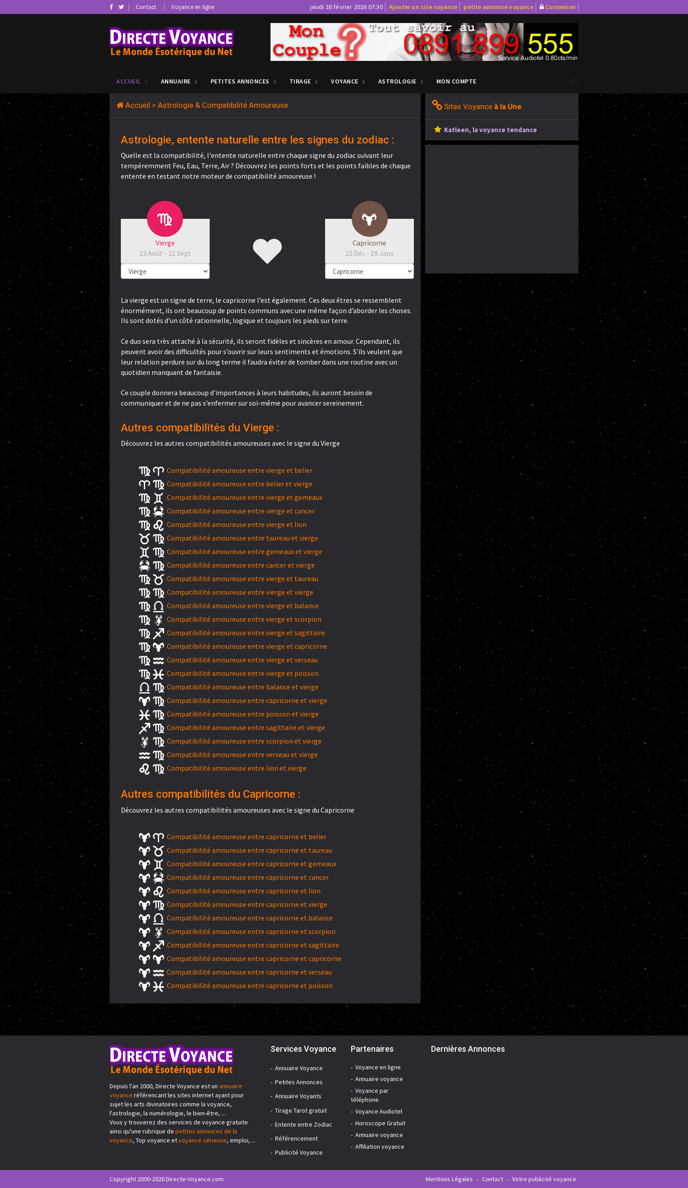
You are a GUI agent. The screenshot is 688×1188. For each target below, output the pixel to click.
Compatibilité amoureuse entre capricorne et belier (246, 836)
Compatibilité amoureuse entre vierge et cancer (241, 510)
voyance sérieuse (203, 1140)
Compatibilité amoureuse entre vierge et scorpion (244, 619)
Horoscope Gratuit (380, 1123)
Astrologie (397, 81)
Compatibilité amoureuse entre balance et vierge (243, 686)
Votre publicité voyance (544, 1179)
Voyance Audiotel (378, 1111)
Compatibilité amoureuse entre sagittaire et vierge (246, 727)
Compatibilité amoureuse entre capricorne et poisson (250, 985)
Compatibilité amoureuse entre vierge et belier (239, 470)
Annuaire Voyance (299, 1068)
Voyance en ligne (192, 7)
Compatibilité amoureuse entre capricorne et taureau (249, 850)
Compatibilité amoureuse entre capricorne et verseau (249, 971)
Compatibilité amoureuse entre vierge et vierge (240, 591)
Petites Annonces (240, 81)
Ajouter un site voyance (423, 7)
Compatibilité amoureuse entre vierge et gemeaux (244, 497)
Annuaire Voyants (298, 1096)
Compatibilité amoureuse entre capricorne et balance (250, 917)
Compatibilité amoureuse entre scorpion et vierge (244, 740)
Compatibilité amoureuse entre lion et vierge (237, 767)
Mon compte (456, 81)
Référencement (296, 1138)
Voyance (344, 81)
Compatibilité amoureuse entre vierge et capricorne (247, 646)
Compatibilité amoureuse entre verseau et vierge (242, 754)
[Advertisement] (501, 208)
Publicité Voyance (299, 1152)
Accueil (128, 81)
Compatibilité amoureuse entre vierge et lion (237, 524)
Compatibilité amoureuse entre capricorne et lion (244, 890)
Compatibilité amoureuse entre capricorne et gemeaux (251, 863)
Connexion (560, 7)
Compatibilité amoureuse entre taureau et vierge (242, 537)
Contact (146, 7)
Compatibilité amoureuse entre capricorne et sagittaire (253, 944)
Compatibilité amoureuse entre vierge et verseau (242, 659)
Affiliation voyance (379, 1146)
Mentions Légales (449, 1179)
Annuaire (176, 81)
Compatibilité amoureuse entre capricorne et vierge (247, 700)
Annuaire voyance (379, 1079)
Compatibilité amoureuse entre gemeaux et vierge (244, 551)
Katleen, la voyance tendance (490, 129)
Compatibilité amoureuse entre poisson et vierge (243, 713)
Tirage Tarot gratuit (301, 1110)
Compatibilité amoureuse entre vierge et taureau (242, 578)
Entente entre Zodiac (303, 1124)
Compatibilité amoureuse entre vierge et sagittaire (246, 632)
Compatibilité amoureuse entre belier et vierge (239, 483)
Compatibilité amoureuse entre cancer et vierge (241, 564)
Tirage (300, 81)
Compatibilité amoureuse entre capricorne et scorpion (251, 931)
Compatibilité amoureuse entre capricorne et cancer (248, 877)
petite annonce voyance (498, 7)
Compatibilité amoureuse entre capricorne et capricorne (254, 958)
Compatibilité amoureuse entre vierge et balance (243, 605)
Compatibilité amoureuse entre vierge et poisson (243, 673)
